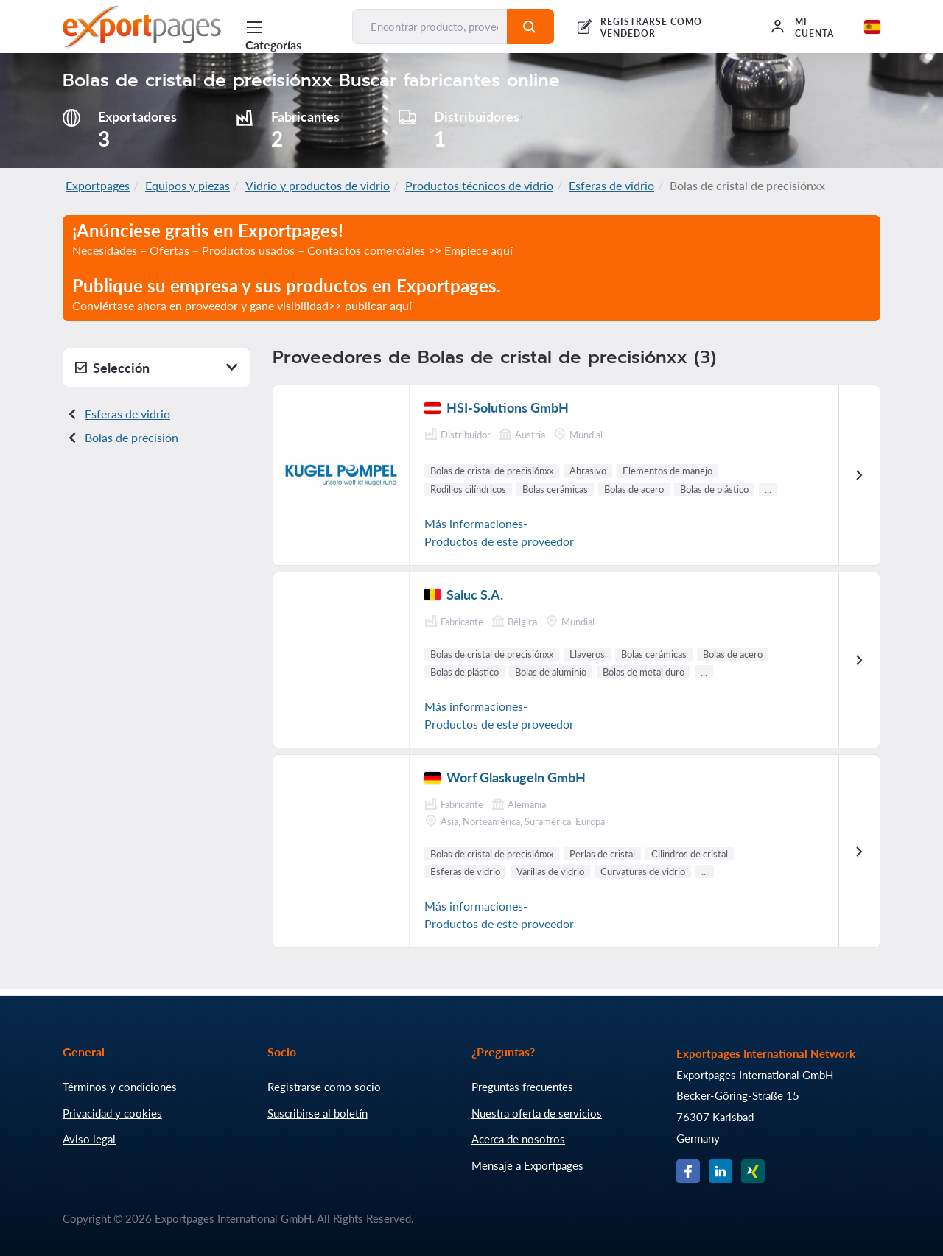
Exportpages (98, 185)
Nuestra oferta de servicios (537, 1113)
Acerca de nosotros (518, 1139)
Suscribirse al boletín (317, 1113)
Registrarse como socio (324, 1086)
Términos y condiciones (120, 1086)
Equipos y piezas (187, 185)
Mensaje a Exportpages (527, 1165)
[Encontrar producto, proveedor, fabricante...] (429, 26)
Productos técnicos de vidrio (479, 185)
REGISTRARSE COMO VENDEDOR (650, 27)
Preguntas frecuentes (522, 1086)
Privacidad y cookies (112, 1113)
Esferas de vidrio (611, 185)
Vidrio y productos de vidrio (317, 185)
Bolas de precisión (131, 437)
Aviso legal (89, 1139)
